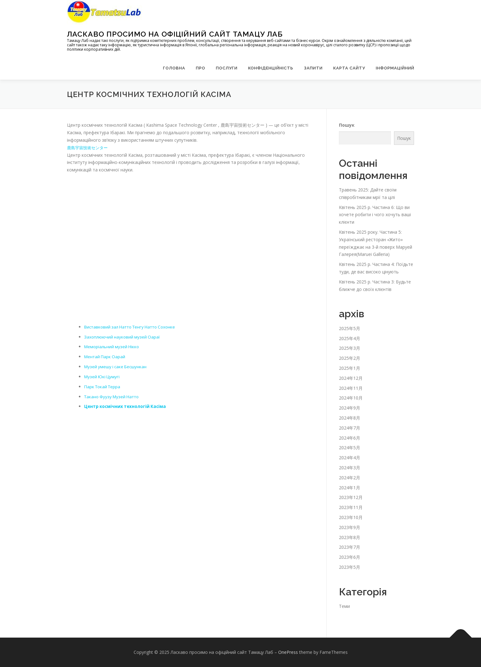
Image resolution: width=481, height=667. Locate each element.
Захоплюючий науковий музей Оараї (123, 337)
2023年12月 (351, 497)
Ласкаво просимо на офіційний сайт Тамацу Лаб (175, 34)
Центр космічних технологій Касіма (126, 406)
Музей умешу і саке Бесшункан (116, 366)
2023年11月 (351, 507)
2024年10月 (351, 398)
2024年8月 (349, 418)
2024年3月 (349, 468)
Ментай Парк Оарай (105, 356)
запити (313, 68)
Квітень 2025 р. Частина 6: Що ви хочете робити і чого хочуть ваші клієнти (375, 214)
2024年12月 (351, 378)
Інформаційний (395, 68)
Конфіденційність (270, 68)
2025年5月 (349, 328)
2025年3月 (349, 348)
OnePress (288, 652)
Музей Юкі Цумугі (103, 376)
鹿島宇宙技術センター (89, 147)
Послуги (227, 68)
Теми (344, 606)
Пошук (347, 125)
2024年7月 (349, 428)
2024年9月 (349, 408)
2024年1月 (349, 488)
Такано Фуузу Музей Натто (113, 396)
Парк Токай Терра (103, 387)
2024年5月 (349, 448)
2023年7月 (349, 547)
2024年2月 (349, 478)
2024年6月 (349, 438)
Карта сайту (349, 68)
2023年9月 (349, 527)
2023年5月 (349, 567)
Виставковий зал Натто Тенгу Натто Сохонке (133, 327)
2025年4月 (349, 338)
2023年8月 (349, 537)
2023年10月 (351, 517)
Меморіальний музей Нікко (112, 346)
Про (200, 68)
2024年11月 (351, 388)
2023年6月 (349, 557)
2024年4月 (349, 458)
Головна (174, 68)
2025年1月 (349, 368)
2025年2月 (349, 358)
